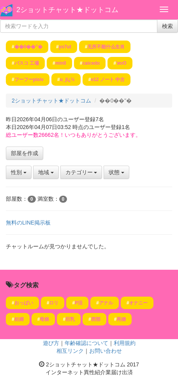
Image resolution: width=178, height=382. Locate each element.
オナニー (138, 303)
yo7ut (65, 47)
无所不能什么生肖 (106, 47)
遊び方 (51, 343)
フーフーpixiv (29, 79)
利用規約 (125, 343)
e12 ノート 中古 (108, 79)
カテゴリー (81, 172)
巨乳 (70, 319)
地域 (46, 172)
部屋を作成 (24, 153)
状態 (116, 172)
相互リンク (70, 351)
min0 (60, 63)
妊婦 (19, 319)
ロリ (53, 303)
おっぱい (23, 303)
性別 (18, 172)
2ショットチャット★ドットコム (67, 10)
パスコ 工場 (26, 63)
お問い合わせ (105, 351)
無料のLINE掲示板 (28, 222)
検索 (167, 26)
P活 (79, 303)
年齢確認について (86, 343)
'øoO (121, 63)
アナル (106, 303)
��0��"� (28, 47)
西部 (95, 319)
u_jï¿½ (67, 79)
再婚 (121, 319)
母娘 (44, 319)
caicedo (91, 63)
